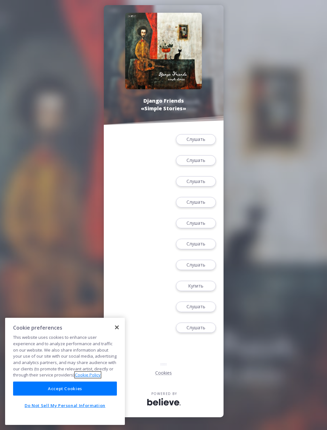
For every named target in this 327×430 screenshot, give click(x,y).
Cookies (163, 373)
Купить (195, 286)
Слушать (195, 139)
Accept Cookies (65, 388)
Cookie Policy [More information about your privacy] (88, 375)
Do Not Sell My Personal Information (65, 405)
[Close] (117, 327)
